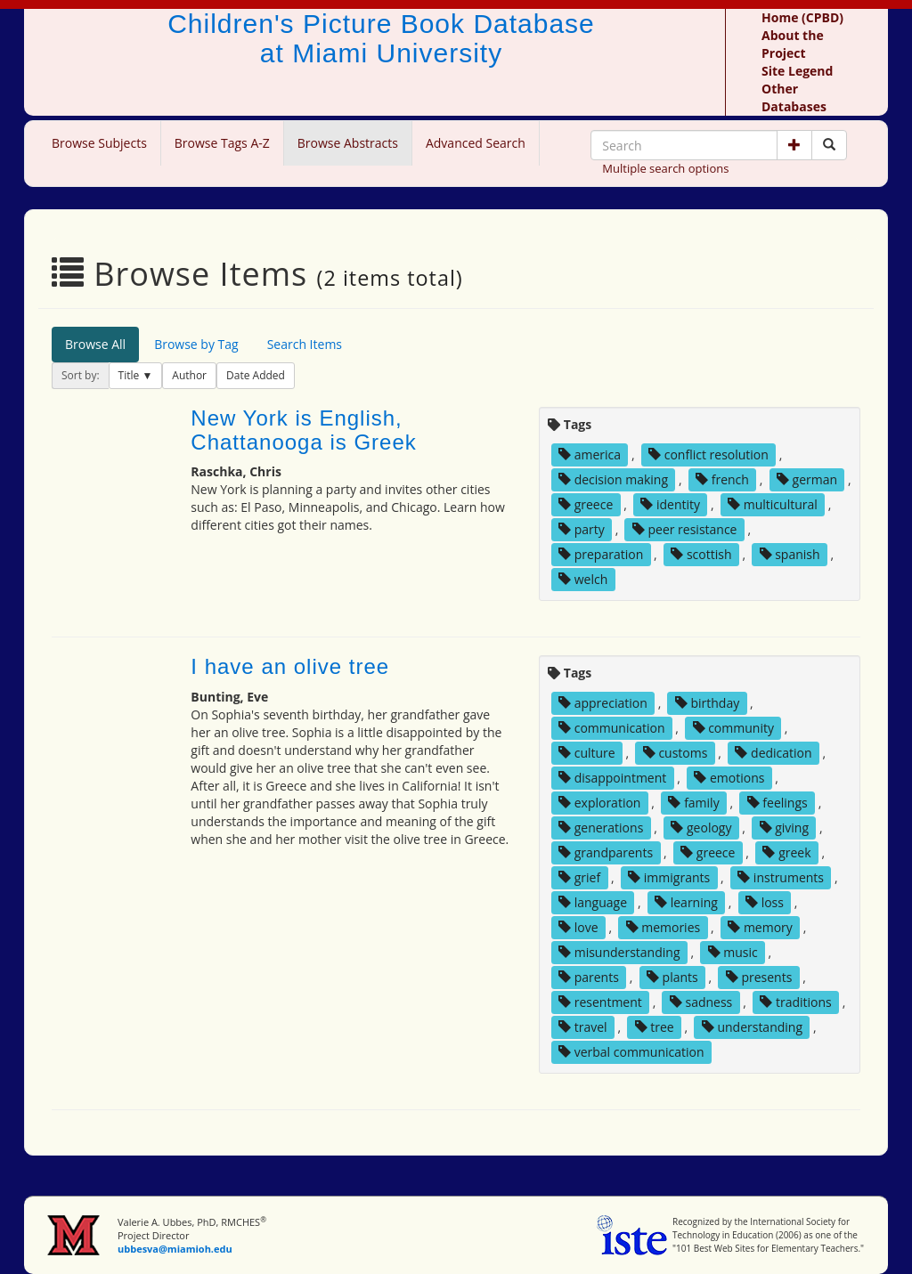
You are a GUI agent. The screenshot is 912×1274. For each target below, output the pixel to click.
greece (585, 504)
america (589, 454)
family (693, 802)
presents (759, 977)
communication (611, 727)
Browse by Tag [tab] (196, 344)
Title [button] (130, 375)
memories (663, 927)
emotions (729, 777)
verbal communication (631, 1051)
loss (764, 902)
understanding (752, 1026)
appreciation (602, 702)
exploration (599, 802)
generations (600, 827)
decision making (613, 479)
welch (582, 579)
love (578, 927)
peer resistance (684, 529)
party (581, 529)
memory (760, 927)
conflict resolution (708, 454)
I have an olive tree (290, 666)
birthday (707, 702)
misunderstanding (619, 952)
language (592, 902)
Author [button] (189, 375)
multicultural (773, 504)
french (722, 479)
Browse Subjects (99, 142)
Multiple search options (665, 168)
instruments (780, 877)
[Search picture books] (829, 145)
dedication (773, 752)
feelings (777, 802)
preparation (600, 554)
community (733, 727)
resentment (600, 1002)
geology (701, 827)
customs (675, 752)
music (733, 952)
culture (586, 752)
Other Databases (793, 97)
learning (686, 902)
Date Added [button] (255, 375)
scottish (701, 554)
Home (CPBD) (802, 17)
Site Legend (797, 70)
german (807, 479)
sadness (701, 1002)
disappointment (612, 777)
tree (654, 1026)
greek (786, 852)
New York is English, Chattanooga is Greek (303, 429)
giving (785, 827)
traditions (795, 1002)
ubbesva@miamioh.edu (175, 1248)
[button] (794, 145)
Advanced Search (475, 142)
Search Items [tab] (304, 344)
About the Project (792, 44)
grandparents (605, 852)
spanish (790, 554)
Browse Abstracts (347, 142)
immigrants (669, 877)
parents (588, 977)
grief (579, 877)
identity (670, 504)
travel (582, 1026)
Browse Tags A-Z (222, 142)
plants (672, 977)
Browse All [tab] (95, 344)
